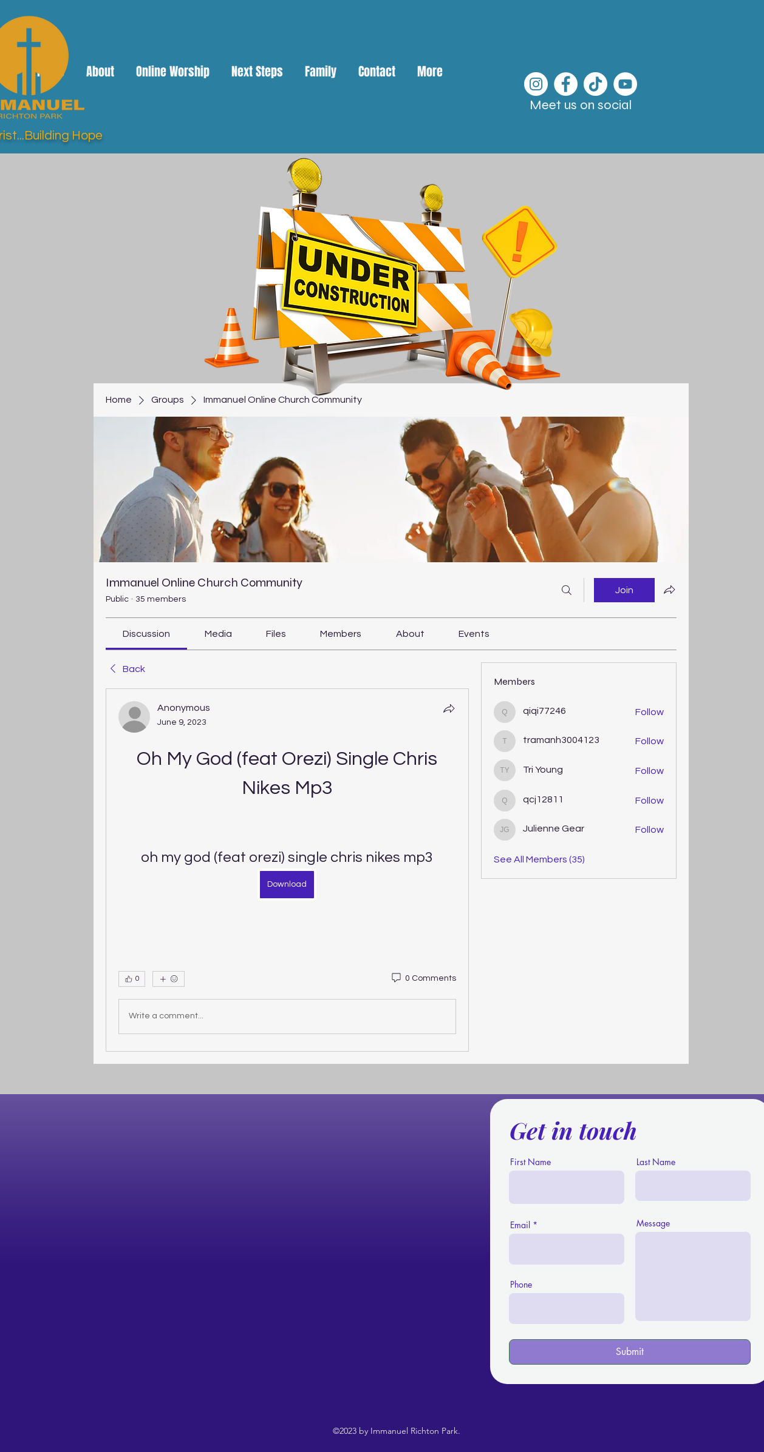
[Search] (566, 590)
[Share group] (669, 589)
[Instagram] (536, 84)
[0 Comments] (423, 979)
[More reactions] (168, 979)
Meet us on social (581, 105)
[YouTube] (625, 84)
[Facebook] (566, 84)
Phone (521, 1284)
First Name (530, 1162)
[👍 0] (131, 979)
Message (653, 1223)
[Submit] (630, 1352)
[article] (287, 870)
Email (520, 1225)
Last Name (655, 1162)
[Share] (449, 708)
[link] (146, 634)
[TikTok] (595, 84)
